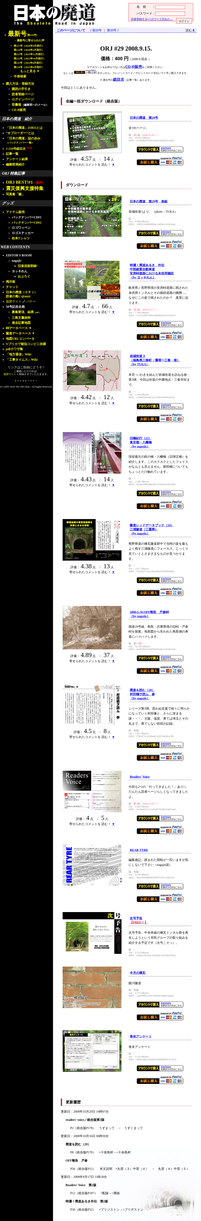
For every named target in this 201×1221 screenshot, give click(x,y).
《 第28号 (95, 30)
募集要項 (18, 312)
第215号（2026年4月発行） (29, 45)
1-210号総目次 (19, 148)
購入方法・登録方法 (20, 83)
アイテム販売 (15, 212)
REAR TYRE (139, 850)
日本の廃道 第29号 (144, 117)
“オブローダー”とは (20, 133)
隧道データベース (18, 333)
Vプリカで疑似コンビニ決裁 (26, 344)
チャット (12, 287)
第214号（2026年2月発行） (29, 50)
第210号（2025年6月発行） (29, 67)
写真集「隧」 (15, 194)
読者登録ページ (23, 94)
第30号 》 (112, 30)
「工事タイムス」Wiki (22, 359)
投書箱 (16, 104)
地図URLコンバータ (20, 338)
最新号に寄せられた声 (30, 40)
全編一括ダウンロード (84, 101)
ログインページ (23, 99)
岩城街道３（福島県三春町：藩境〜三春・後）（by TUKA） (155, 360)
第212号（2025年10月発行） (30, 58)
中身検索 (20, 76)
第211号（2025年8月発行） (29, 63)
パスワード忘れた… (160, 19)
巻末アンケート (141, 1036)
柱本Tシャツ (21, 238)
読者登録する (139, 19)
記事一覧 (12, 153)
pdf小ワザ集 (14, 349)
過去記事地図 (21, 322)
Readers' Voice (140, 776)
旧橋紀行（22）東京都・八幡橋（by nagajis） (141, 442)
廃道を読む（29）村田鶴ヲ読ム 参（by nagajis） (142, 694)
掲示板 (10, 281)
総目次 (118, 79)
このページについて (71, 30)
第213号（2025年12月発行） (30, 54)
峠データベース (17, 328)
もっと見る (28, 71)
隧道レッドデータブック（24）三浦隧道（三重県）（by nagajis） (152, 529)
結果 (33, 312)
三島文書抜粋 (21, 317)
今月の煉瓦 (137, 972)
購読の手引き (21, 89)
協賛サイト (14, 301)
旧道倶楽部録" (28, 266)
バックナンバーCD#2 (26, 222)
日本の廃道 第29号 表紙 (148, 201)
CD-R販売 (19, 110)
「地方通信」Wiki (18, 354)
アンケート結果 (17, 159)
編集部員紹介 (15, 164)
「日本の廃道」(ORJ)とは (24, 127)
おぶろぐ (24, 276)
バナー (31, 301)
